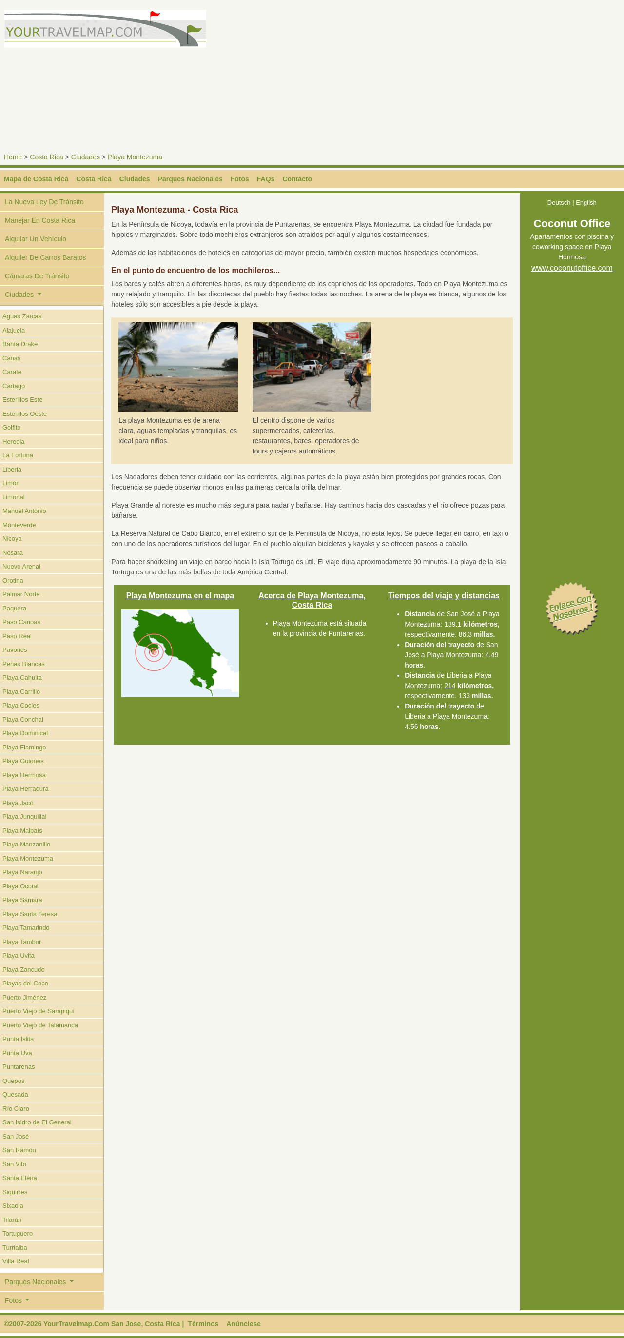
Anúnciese (243, 1324)
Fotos (240, 179)
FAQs (266, 179)
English (586, 202)
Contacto (297, 179)
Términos (203, 1324)
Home (13, 157)
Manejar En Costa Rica (40, 220)
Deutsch (559, 202)
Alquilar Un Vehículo (35, 239)
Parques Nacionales (190, 179)
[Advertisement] (470, 78)
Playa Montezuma (135, 157)
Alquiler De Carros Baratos (45, 257)
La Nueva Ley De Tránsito (44, 202)
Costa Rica (46, 157)
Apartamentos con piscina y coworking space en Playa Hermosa (572, 247)
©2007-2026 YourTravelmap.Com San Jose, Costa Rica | (94, 1324)
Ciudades (85, 157)
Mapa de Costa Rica (36, 179)
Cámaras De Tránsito (37, 276)
